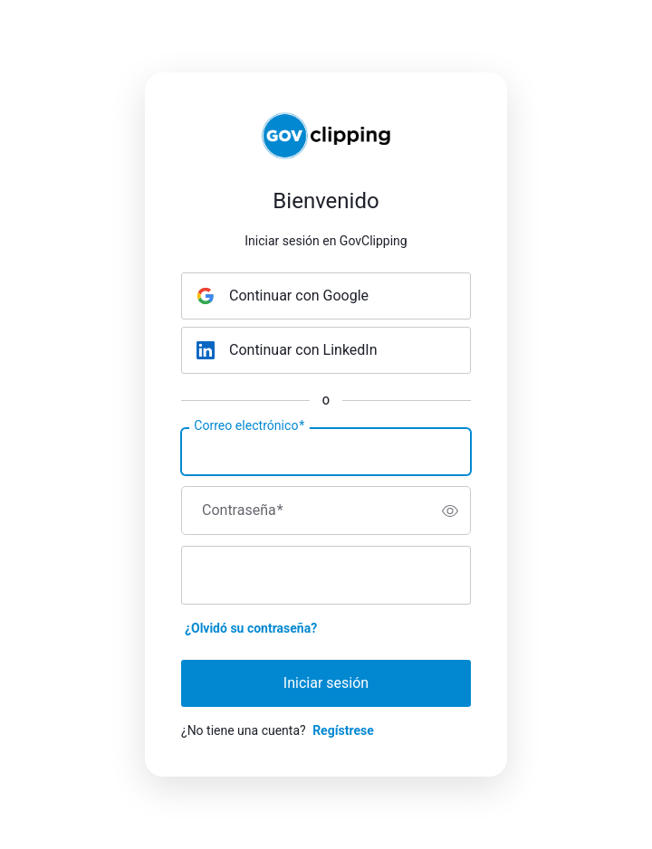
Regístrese (343, 730)
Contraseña (242, 510)
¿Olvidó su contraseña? (251, 628)
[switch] (450, 510)
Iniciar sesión (326, 683)
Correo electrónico (249, 426)
